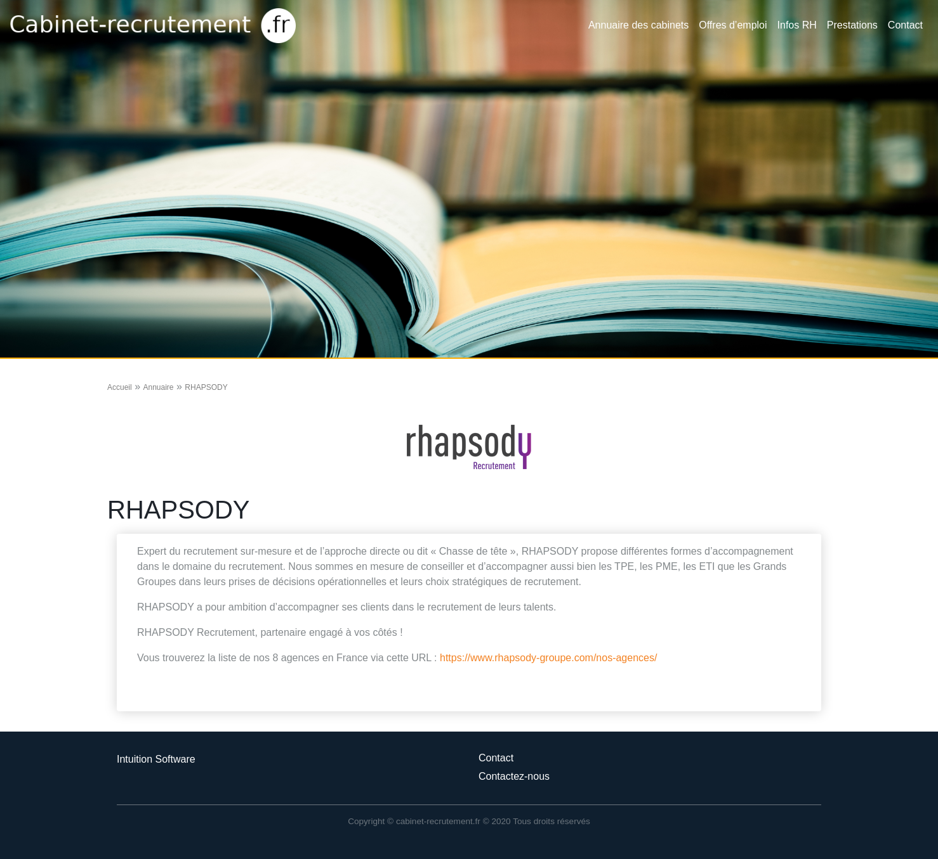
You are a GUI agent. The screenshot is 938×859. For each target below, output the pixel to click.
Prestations (852, 25)
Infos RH (797, 25)
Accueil (119, 387)
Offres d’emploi (733, 25)
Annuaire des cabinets (638, 25)
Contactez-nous (514, 776)
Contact (905, 25)
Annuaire (158, 387)
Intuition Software (156, 759)
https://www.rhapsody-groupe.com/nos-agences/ (548, 657)
